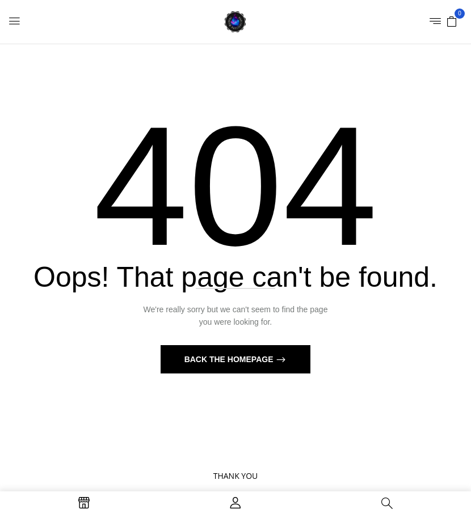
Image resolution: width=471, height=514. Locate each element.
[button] (452, 21)
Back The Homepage (230, 359)
